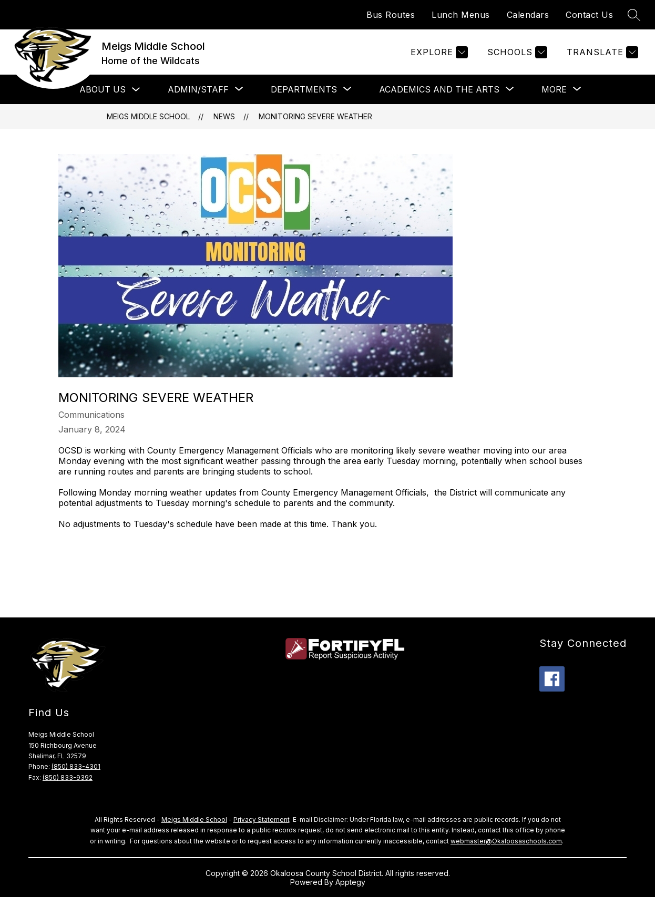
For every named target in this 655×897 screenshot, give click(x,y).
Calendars (528, 14)
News (224, 116)
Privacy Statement (261, 819)
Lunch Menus (461, 14)
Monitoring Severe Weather (315, 116)
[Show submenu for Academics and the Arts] (439, 89)
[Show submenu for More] (554, 89)
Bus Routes (390, 14)
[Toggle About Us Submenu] (136, 90)
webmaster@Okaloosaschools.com (506, 841)
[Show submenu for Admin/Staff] (198, 89)
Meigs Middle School (148, 116)
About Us (102, 89)
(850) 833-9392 (68, 777)
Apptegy (350, 882)
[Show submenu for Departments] (304, 89)
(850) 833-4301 (76, 766)
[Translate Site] (601, 52)
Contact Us (589, 14)
